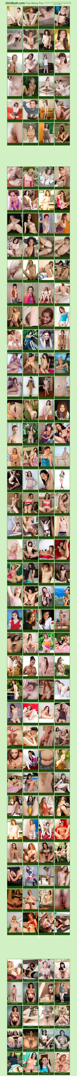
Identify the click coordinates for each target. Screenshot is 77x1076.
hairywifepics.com (62, 993)
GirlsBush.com (15, 3)
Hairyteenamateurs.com (30, 1063)
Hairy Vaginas (14, 1016)
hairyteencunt (46, 993)
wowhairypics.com (14, 970)
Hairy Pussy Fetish (30, 993)
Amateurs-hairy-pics (62, 1039)
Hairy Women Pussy (62, 1016)
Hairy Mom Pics (62, 1063)
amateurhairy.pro (46, 1016)
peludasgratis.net (46, 1039)
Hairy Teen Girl (62, 970)
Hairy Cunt (14, 1039)
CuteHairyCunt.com (46, 1063)
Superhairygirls (14, 993)
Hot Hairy (59, 4)
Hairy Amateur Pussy (14, 1063)
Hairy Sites (65, 3)
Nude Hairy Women (30, 970)
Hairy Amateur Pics (30, 1039)
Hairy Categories (58, 3)
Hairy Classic (30, 1016)
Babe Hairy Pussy (46, 970)
